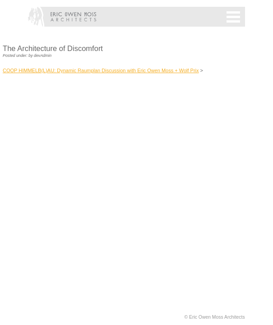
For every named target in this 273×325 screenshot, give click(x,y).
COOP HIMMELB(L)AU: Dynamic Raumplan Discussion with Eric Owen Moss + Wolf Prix (101, 70)
